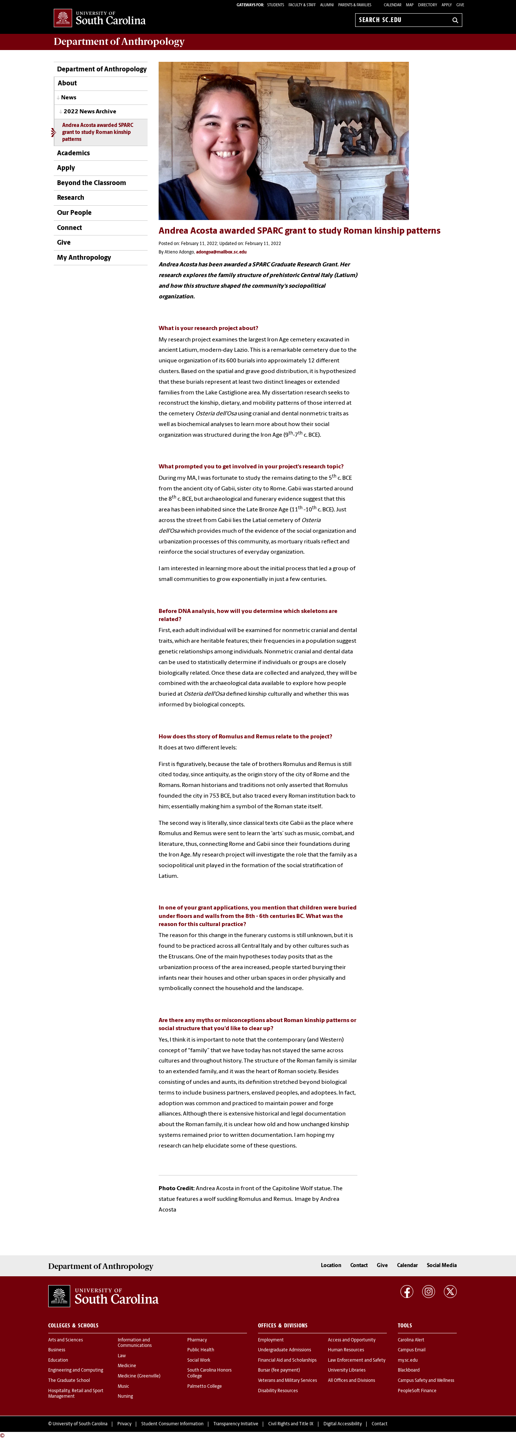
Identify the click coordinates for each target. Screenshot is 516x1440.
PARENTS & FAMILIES (354, 5)
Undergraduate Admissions (284, 1350)
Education (58, 1360)
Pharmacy (197, 1340)
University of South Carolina (80, 1424)
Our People (74, 213)
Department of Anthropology (102, 69)
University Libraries (346, 1370)
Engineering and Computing (75, 1370)
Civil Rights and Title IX (291, 1424)
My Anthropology (84, 258)
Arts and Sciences (65, 1340)
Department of (119, 41)
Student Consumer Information (172, 1424)
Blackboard (409, 1370)
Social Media (442, 1266)
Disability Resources (278, 1391)
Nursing (125, 1396)
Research (70, 198)
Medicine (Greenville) (139, 1376)
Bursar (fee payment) (279, 1370)
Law (122, 1356)
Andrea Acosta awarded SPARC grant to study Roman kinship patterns (97, 132)
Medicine (127, 1366)
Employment (271, 1340)
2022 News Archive (90, 112)
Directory (427, 5)
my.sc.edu (408, 1360)
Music (123, 1386)
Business (56, 1350)
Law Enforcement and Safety (356, 1360)
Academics (73, 153)
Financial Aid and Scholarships (287, 1360)
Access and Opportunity (351, 1340)
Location (331, 1266)
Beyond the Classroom (91, 183)
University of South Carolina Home (100, 18)
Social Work (198, 1360)
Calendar (393, 5)
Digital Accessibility (343, 1424)
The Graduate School (69, 1381)
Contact (359, 1266)
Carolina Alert (411, 1340)
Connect (69, 228)
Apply (447, 5)
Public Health (200, 1350)
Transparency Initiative (235, 1424)
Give (460, 5)
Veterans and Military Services (287, 1381)
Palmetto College (204, 1386)
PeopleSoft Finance (417, 1391)
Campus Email (411, 1350)
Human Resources (346, 1350)
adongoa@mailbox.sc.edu (221, 252)
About (67, 84)
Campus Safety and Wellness (426, 1381)
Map (410, 5)
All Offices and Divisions (351, 1381)
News (68, 98)
